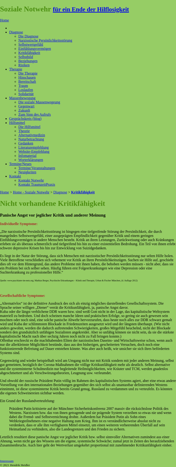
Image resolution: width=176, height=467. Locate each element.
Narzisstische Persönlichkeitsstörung (45, 40)
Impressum (7, 461)
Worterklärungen (30, 160)
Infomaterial (27, 156)
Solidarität (26, 94)
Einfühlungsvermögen (34, 49)
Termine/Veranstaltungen (36, 168)
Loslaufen (25, 90)
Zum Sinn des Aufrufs (34, 114)
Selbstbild (25, 57)
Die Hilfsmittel (29, 127)
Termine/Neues (20, 164)
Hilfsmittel (17, 123)
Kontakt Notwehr (31, 180)
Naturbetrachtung (31, 139)
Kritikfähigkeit (29, 53)
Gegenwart (26, 106)
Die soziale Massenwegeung (39, 102)
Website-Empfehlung (34, 151)
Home (4, 20)
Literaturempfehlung (33, 147)
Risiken (24, 65)
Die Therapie (28, 73)
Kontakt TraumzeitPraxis (36, 184)
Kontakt (15, 176)
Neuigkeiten (27, 172)
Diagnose (16, 32)
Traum (23, 86)
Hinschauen (27, 77)
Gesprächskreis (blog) (25, 119)
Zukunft (24, 110)
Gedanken (25, 143)
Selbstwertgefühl (30, 44)
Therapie (15, 69)
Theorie (24, 131)
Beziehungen (28, 61)
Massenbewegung (22, 98)
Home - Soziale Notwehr (31, 192)
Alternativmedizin (31, 135)
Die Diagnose (28, 36)
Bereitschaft (27, 81)
